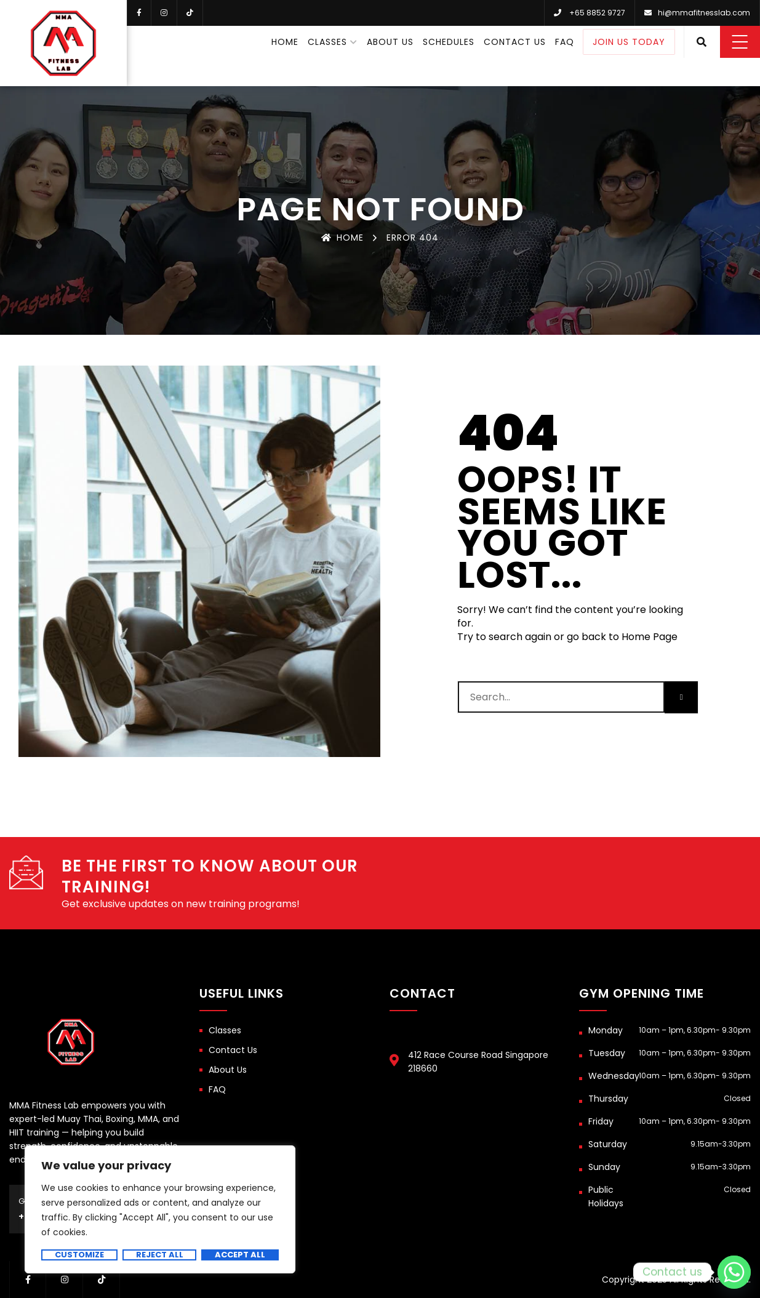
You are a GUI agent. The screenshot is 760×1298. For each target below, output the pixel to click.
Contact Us (515, 42)
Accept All (240, 1254)
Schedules (448, 42)
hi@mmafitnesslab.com (704, 12)
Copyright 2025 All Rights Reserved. (676, 1279)
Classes (327, 42)
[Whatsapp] (734, 1272)
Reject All (159, 1254)
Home (284, 42)
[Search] (681, 697)
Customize (79, 1254)
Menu (740, 41)
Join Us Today (629, 42)
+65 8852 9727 (597, 12)
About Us (390, 42)
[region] (160, 1209)
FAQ (564, 42)
